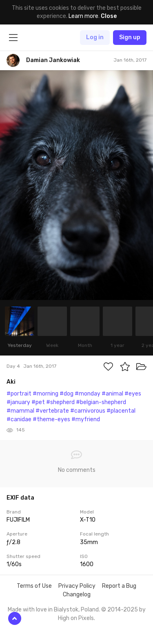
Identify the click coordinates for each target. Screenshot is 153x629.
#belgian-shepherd (101, 402)
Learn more (83, 16)
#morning (45, 393)
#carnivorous (87, 410)
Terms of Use (34, 585)
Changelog (77, 594)
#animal (112, 393)
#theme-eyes (51, 419)
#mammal (20, 410)
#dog (66, 393)
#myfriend (85, 419)
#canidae (19, 419)
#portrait (19, 393)
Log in (95, 37)
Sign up (129, 37)
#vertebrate (52, 410)
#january (18, 402)
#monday (87, 393)
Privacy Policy (76, 585)
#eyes (132, 393)
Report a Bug (119, 585)
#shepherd (60, 402)
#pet (38, 402)
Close (109, 16)
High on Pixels (76, 618)
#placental (120, 410)
